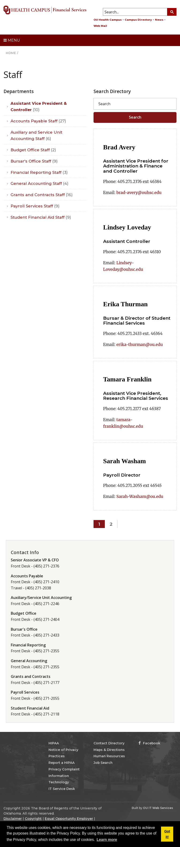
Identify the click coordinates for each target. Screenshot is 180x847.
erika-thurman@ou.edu (139, 344)
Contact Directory (109, 743)
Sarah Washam (124, 461)
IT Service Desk (62, 789)
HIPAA (54, 743)
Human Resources (109, 756)
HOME (11, 53)
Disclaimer (13, 818)
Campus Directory (138, 19)
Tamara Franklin (127, 379)
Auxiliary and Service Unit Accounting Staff (36, 135)
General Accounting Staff (39, 183)
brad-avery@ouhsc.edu (139, 192)
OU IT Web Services (158, 808)
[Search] (135, 104)
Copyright (33, 818)
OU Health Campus (108, 19)
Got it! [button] (167, 834)
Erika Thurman (125, 304)
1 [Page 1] (99, 524)
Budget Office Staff (33, 150)
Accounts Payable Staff (38, 121)
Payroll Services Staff (35, 206)
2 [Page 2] (111, 524)
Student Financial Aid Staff (41, 217)
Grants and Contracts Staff (42, 194)
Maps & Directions (109, 750)
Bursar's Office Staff (34, 161)
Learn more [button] (107, 840)
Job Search (103, 763)
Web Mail (100, 25)
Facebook (149, 743)
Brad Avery (119, 147)
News (159, 19)
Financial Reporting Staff (39, 172)
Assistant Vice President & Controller (39, 106)
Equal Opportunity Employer (69, 818)
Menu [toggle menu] (12, 40)
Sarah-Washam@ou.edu (139, 496)
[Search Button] (171, 12)
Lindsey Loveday (127, 227)
